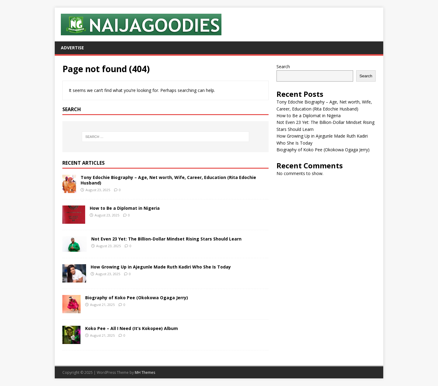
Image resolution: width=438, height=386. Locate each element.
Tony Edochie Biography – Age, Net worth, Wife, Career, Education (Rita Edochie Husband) (168, 180)
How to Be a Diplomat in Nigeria (125, 208)
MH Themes (145, 372)
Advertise (72, 48)
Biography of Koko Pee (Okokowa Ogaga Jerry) (136, 297)
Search (283, 66)
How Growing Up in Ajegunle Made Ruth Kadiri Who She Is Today (161, 267)
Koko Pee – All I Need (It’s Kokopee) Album (131, 328)
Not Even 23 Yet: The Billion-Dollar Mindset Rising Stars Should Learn (166, 239)
